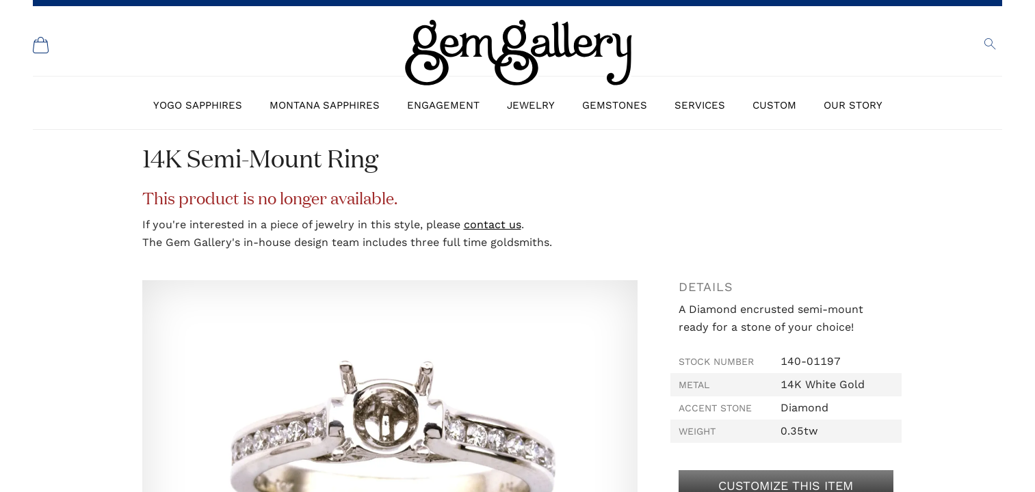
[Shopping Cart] (41, 45)
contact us (492, 224)
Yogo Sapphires (197, 105)
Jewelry (531, 105)
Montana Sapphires (325, 105)
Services (699, 105)
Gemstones (614, 105)
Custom (774, 105)
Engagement (443, 105)
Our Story (853, 105)
